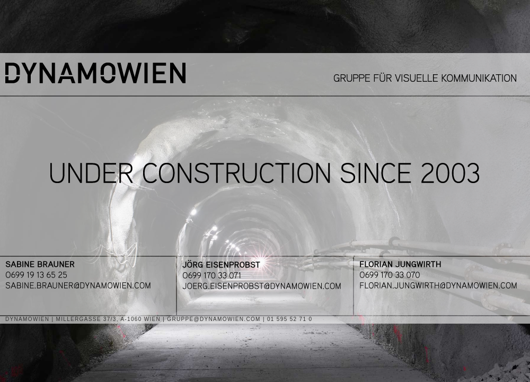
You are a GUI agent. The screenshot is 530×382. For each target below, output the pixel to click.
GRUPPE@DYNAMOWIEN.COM (214, 319)
